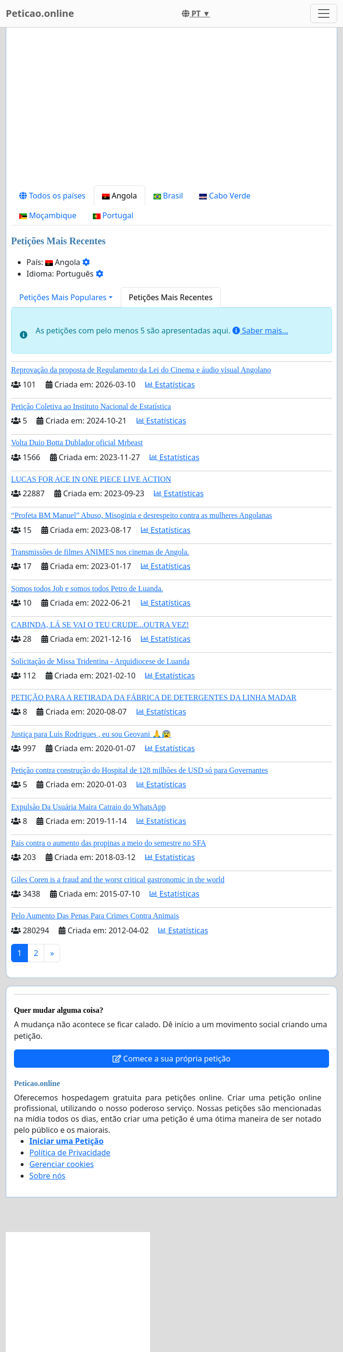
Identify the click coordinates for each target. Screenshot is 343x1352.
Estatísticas (170, 384)
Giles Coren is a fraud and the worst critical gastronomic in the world (117, 879)
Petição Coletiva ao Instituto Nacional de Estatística (91, 406)
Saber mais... (260, 330)
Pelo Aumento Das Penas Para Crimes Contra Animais (95, 916)
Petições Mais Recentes (171, 297)
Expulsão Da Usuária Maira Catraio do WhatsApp (88, 807)
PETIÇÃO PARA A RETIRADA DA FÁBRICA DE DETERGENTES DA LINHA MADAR (153, 697)
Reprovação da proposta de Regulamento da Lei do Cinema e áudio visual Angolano (141, 370)
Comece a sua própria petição (171, 1058)
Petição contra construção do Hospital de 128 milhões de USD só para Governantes (139, 770)
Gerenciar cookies (61, 1164)
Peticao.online (40, 13)
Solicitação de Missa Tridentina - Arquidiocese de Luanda (100, 661)
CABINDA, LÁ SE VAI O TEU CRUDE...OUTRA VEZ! (100, 625)
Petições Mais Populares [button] (62, 297)
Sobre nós (47, 1175)
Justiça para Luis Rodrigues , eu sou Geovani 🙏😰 (91, 734)
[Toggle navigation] (323, 13)
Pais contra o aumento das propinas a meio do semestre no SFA (108, 843)
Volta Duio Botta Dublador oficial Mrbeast (77, 442)
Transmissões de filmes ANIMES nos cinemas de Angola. (100, 552)
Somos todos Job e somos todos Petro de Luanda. (87, 588)
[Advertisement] (171, 110)
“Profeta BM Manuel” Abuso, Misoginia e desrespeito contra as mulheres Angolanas (141, 515)
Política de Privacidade (69, 1152)
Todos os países (52, 195)
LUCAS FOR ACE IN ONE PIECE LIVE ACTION (91, 479)
